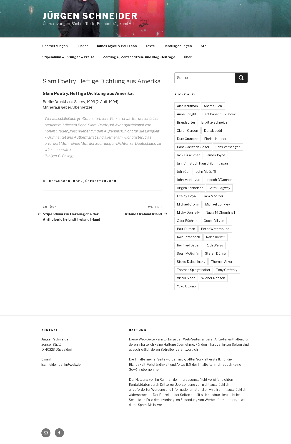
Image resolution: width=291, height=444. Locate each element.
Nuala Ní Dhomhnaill (221, 212)
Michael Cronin (188, 204)
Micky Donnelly (188, 212)
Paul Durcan (186, 229)
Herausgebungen (177, 46)
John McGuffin (207, 171)
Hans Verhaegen (228, 147)
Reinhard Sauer (188, 245)
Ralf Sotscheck (188, 237)
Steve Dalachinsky (191, 262)
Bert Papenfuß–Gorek (219, 114)
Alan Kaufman (187, 106)
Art (203, 46)
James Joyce (215, 155)
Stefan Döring (215, 253)
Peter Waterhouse (215, 229)
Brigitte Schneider (215, 122)
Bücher (82, 46)
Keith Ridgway (219, 188)
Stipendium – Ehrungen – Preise (68, 57)
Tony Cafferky (226, 270)
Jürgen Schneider (90, 16)
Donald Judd (213, 130)
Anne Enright (186, 114)
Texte (150, 46)
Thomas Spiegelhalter (193, 270)
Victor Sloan (186, 278)
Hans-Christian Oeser (193, 147)
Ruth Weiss (214, 245)
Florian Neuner (215, 139)
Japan (223, 163)
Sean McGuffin (188, 253)
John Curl (183, 171)
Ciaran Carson (187, 130)
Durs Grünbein (187, 139)
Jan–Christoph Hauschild (195, 163)
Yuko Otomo (186, 286)
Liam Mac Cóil (212, 196)
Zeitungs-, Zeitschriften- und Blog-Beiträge (139, 57)
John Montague (188, 180)
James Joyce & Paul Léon (117, 46)
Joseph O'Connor (219, 180)
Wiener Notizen (213, 278)
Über (188, 57)
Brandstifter (186, 122)
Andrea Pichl (213, 106)
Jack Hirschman (188, 155)
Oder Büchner (187, 221)
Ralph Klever (215, 237)
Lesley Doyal (186, 196)
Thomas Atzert (222, 262)
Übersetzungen (55, 46)
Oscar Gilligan (214, 221)
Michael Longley (217, 204)
